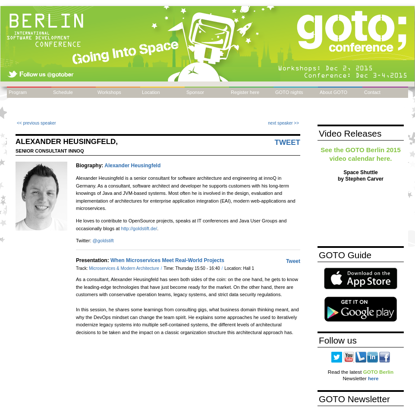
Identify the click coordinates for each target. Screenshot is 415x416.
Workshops (109, 92)
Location (151, 92)
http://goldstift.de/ (139, 228)
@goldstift (103, 240)
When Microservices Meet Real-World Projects (167, 260)
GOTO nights (289, 92)
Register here (245, 92)
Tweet (288, 142)
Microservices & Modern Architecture (124, 268)
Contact (372, 92)
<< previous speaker (36, 123)
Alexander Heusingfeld (132, 166)
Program (18, 92)
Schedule (63, 92)
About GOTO (333, 92)
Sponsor (195, 92)
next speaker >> (283, 123)
